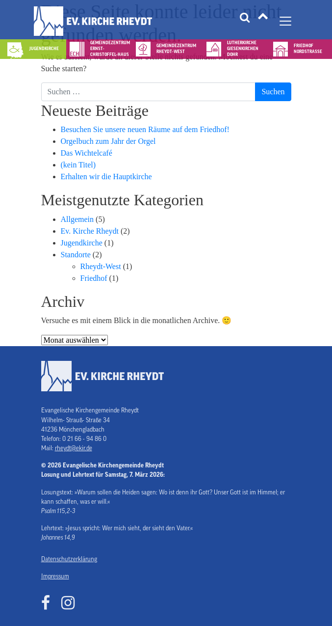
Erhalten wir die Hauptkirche (106, 176)
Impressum (55, 576)
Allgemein (77, 219)
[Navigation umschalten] (285, 21)
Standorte (76, 254)
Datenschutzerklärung (69, 559)
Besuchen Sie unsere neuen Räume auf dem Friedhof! (145, 129)
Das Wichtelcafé (86, 153)
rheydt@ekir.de (73, 448)
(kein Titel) (78, 165)
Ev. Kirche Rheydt (90, 231)
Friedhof (93, 278)
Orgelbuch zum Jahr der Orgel (108, 141)
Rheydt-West (100, 266)
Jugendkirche (81, 243)
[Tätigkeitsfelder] (263, 21)
